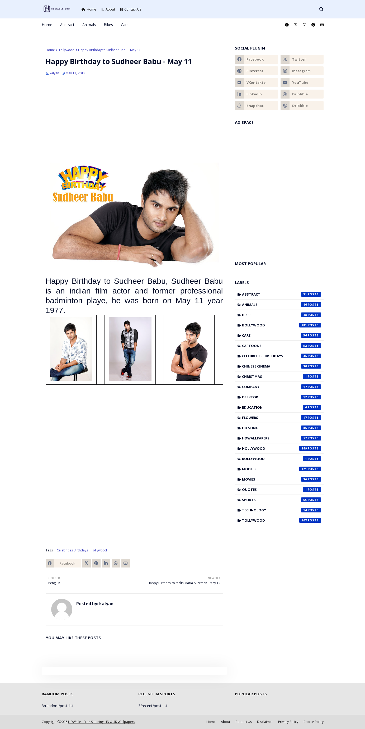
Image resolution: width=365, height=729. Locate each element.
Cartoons (281, 345)
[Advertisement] (134, 120)
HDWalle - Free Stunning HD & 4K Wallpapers (101, 722)
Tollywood (66, 50)
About (108, 9)
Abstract (281, 294)
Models (281, 469)
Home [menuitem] (47, 24)
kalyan (54, 73)
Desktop (281, 397)
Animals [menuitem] (89, 24)
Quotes (281, 489)
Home (89, 9)
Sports (281, 499)
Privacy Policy (288, 722)
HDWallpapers (281, 438)
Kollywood (281, 458)
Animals (281, 304)
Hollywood (281, 448)
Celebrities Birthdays (72, 550)
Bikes (281, 314)
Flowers (281, 417)
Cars (281, 335)
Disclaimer (265, 722)
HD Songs (281, 427)
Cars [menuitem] (125, 24)
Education (281, 407)
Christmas (281, 376)
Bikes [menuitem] (108, 24)
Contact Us (130, 9)
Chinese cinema (281, 366)
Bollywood (281, 325)
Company (281, 386)
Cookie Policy (314, 722)
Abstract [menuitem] (67, 24)
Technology (281, 510)
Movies (281, 479)
